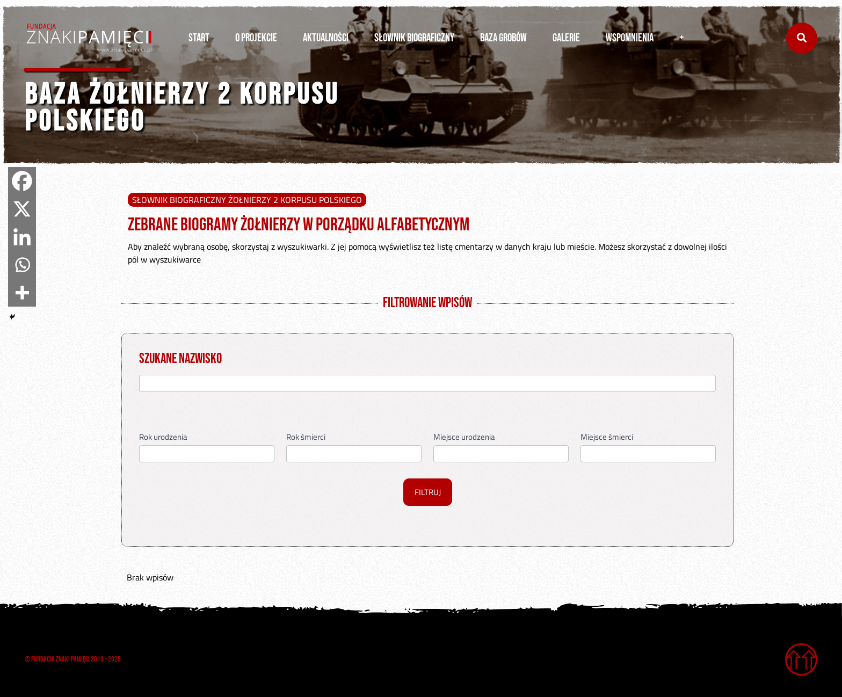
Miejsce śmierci (606, 438)
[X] (22, 209)
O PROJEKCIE (256, 38)
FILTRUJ (428, 492)
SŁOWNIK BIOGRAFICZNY (414, 38)
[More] (22, 293)
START (198, 38)
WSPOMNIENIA (630, 38)
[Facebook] (22, 181)
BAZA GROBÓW (503, 38)
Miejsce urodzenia (464, 438)
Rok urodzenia (163, 438)
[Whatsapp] (22, 265)
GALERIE (566, 38)
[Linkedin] (22, 237)
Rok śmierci (305, 438)
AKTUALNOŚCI (326, 38)
